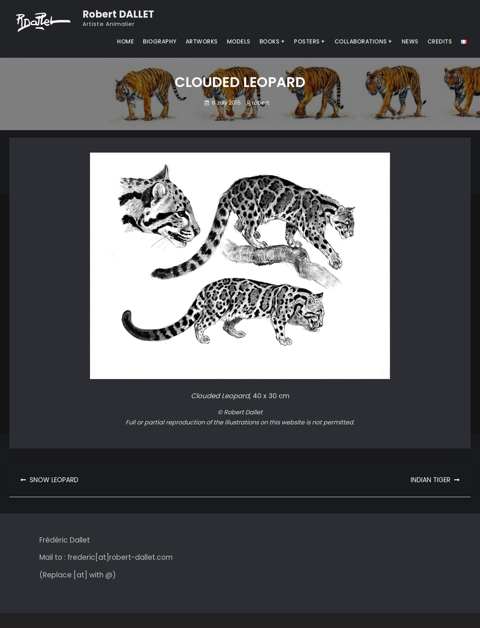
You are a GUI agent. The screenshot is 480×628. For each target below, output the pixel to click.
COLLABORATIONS (360, 41)
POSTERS (307, 41)
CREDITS (440, 41)
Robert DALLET (118, 14)
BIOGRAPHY (160, 41)
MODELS (238, 41)
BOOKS (270, 41)
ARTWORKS (202, 41)
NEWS (410, 41)
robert (261, 102)
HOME (125, 41)
